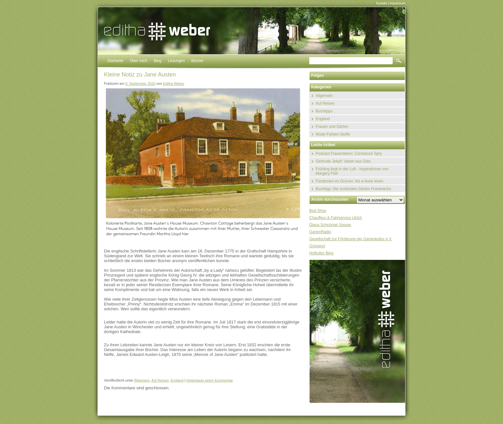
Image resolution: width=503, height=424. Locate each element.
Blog (157, 60)
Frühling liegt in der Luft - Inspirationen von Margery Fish (352, 171)
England (177, 380)
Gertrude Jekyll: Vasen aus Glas (343, 161)
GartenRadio (320, 232)
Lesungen (176, 60)
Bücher (197, 60)
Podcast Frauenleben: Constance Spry (349, 153)
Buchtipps (324, 111)
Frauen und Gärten (332, 126)
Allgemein (141, 380)
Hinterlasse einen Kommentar (209, 380)
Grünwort (317, 246)
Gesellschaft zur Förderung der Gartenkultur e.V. (350, 239)
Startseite (115, 60)
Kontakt (381, 3)
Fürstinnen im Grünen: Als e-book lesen (349, 181)
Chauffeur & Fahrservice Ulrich (335, 218)
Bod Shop (317, 210)
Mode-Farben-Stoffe (333, 134)
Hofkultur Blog (321, 253)
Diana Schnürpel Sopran (330, 225)
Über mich (139, 60)
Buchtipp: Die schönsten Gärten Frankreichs (353, 189)
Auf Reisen (160, 380)
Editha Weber (173, 83)
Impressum (397, 3)
